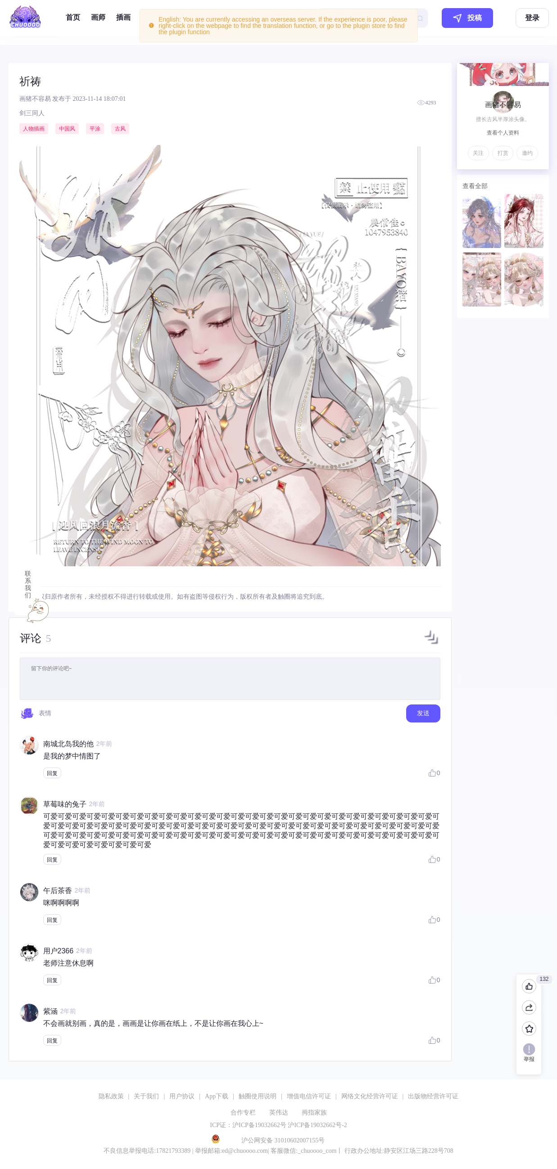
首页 (73, 17)
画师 (98, 17)
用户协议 (182, 1096)
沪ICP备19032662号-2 (317, 1125)
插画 (123, 17)
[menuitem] (73, 18)
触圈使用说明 (257, 1096)
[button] (431, 644)
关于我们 (146, 1096)
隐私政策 (111, 1096)
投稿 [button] (467, 18)
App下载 (216, 1096)
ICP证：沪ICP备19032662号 (248, 1125)
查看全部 (475, 186)
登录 (532, 18)
